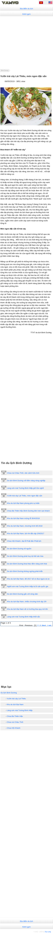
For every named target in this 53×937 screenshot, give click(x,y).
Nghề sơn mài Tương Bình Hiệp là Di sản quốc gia (27, 586)
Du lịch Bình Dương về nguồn (19, 549)
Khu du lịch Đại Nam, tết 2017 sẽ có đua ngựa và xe (28, 579)
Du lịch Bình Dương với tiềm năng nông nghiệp (26, 480)
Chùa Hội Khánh (13, 728)
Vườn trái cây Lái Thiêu (16, 699)
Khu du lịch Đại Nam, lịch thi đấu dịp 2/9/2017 (25, 533)
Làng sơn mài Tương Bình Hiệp (19, 710)
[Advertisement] (26, 42)
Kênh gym (26, 14)
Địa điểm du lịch (26, 9)
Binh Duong (4, 70)
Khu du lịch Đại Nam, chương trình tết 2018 (24, 526)
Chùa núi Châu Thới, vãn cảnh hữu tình (23, 473)
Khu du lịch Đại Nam (15, 704)
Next (44, 625)
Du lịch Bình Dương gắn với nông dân (22, 594)
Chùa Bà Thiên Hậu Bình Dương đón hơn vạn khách (28, 511)
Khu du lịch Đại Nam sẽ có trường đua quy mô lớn (27, 609)
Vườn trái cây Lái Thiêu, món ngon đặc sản (24, 496)
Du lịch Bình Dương (9, 693)
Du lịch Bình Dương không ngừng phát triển (25, 571)
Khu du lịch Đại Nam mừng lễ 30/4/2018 (23, 518)
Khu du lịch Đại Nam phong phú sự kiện (23, 503)
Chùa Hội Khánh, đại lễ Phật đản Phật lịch (24, 541)
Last (49, 625)
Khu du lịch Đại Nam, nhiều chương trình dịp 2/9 (26, 601)
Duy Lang (48, 932)
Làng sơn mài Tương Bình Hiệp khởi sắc (23, 617)
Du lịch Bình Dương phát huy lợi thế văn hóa (25, 556)
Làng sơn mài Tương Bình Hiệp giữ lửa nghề (25, 488)
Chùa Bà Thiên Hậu (15, 716)
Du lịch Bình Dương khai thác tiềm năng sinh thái (27, 564)
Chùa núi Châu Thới (15, 722)
